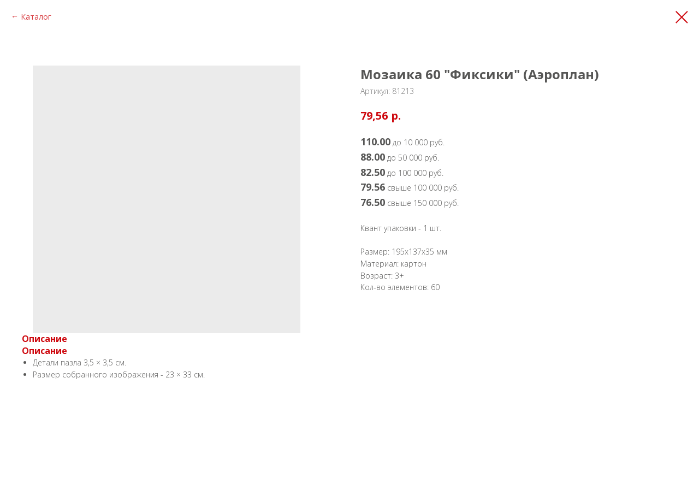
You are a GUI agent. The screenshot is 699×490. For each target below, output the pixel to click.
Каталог (36, 16)
